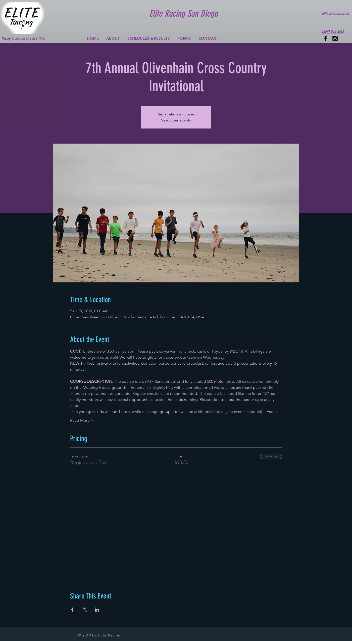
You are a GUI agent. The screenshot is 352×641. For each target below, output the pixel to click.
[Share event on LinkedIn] (97, 610)
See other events (176, 120)
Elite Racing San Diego (183, 13)
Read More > (81, 420)
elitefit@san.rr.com (335, 13)
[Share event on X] (84, 610)
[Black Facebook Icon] (325, 38)
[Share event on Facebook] (72, 610)
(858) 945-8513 (333, 31)
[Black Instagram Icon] (335, 38)
